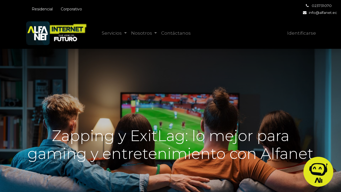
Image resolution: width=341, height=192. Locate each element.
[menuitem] (176, 33)
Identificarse (301, 33)
